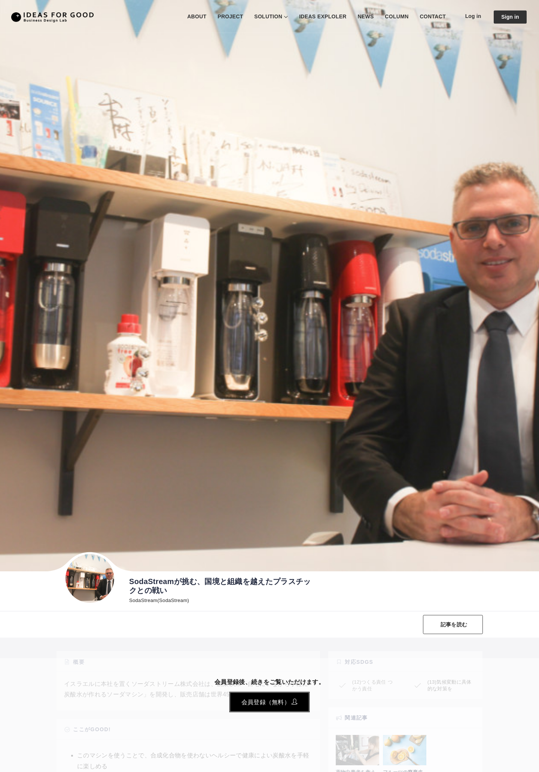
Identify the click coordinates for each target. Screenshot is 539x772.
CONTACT (433, 16)
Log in (473, 16)
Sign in (510, 17)
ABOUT (196, 16)
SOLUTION (268, 16)
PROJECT (230, 16)
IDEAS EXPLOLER (323, 16)
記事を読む (454, 624)
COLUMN (396, 16)
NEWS (365, 16)
